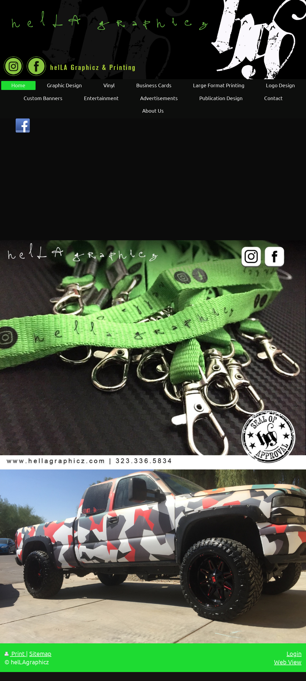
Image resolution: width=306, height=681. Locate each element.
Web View (288, 661)
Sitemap (40, 653)
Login (294, 653)
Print (15, 653)
